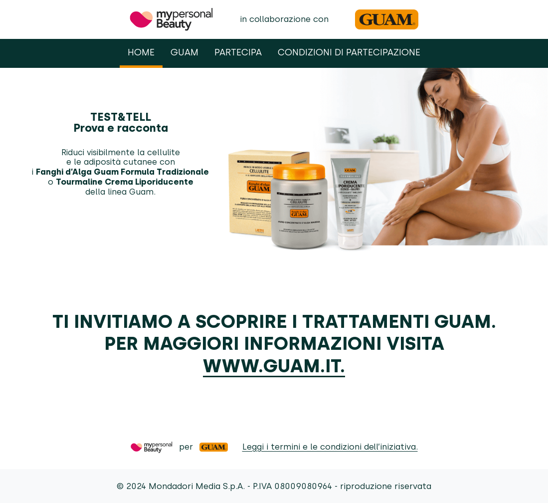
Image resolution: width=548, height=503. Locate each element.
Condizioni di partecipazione (349, 52)
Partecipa (238, 52)
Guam (184, 52)
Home (141, 52)
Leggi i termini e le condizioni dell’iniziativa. (330, 447)
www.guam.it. (274, 366)
